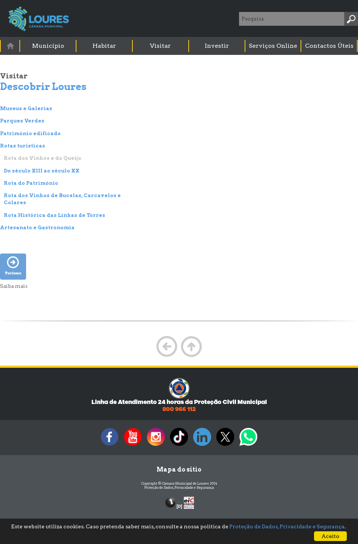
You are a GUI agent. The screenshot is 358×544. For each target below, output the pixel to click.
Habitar (104, 45)
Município (48, 45)
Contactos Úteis (329, 45)
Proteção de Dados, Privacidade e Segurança (179, 487)
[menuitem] (10, 46)
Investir (217, 45)
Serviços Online (273, 45)
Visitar (160, 45)
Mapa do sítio (179, 469)
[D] (179, 506)
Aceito (330, 536)
